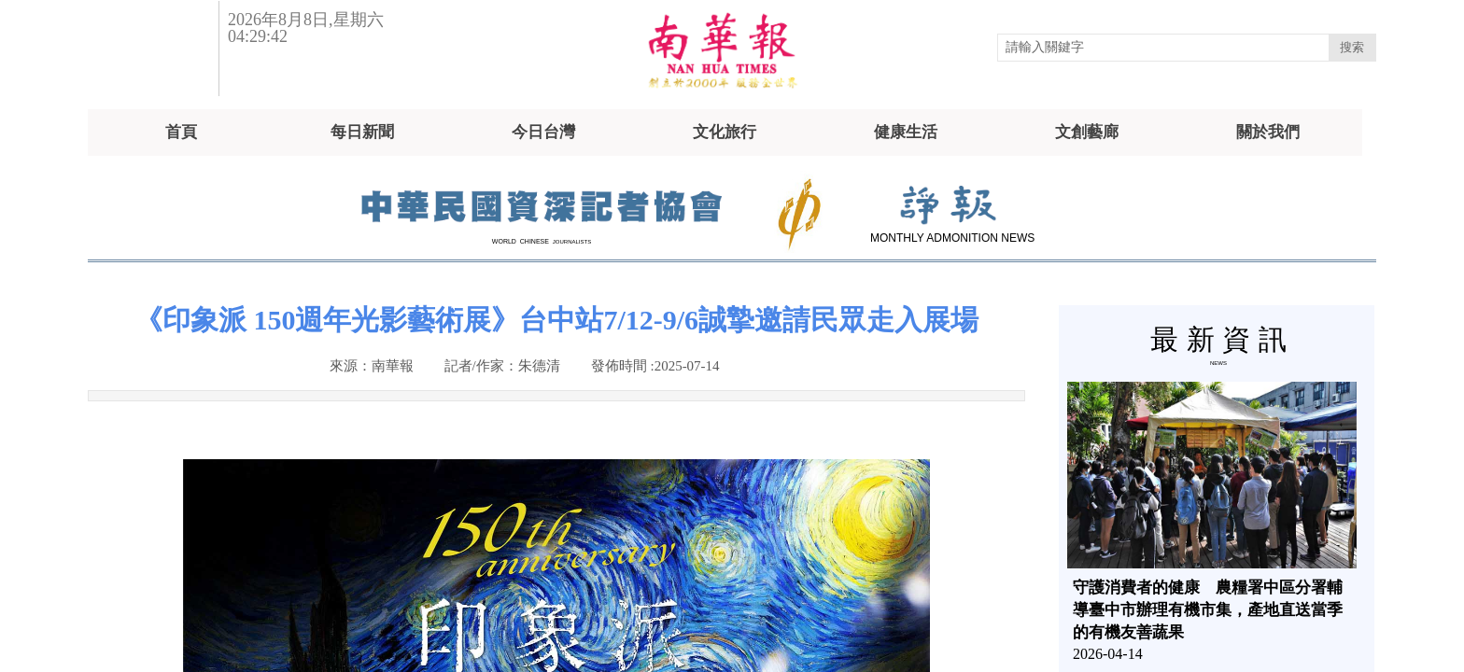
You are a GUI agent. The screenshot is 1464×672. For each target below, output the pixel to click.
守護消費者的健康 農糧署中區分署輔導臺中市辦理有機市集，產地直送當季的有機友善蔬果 (1208, 610)
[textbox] (1163, 47)
